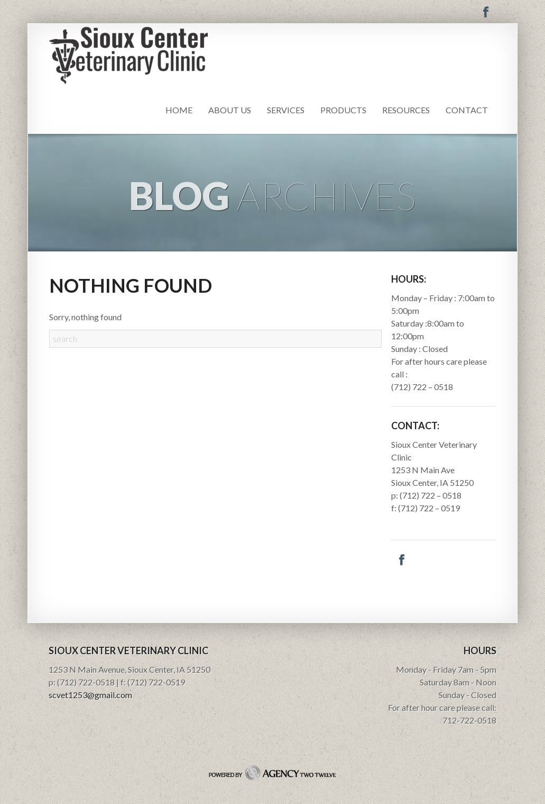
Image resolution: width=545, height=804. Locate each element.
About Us (229, 110)
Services (285, 110)
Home (178, 110)
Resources (406, 110)
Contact (467, 110)
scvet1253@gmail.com (90, 695)
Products (343, 110)
